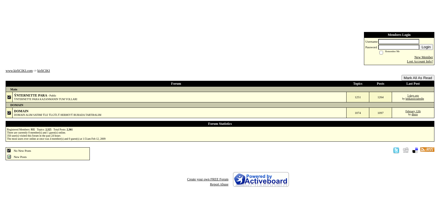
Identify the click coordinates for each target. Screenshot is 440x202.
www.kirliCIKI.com (19, 71)
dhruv (415, 114)
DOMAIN (21, 111)
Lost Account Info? (420, 61)
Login (426, 47)
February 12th (413, 111)
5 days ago (413, 95)
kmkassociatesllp (414, 98)
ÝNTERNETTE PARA (31, 95)
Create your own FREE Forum (207, 179)
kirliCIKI (43, 71)
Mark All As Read (418, 78)
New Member (423, 57)
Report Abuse (219, 184)
